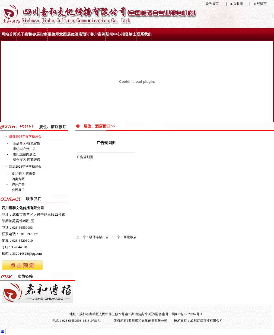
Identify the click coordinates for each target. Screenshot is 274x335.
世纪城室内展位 (24, 154)
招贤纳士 (128, 34)
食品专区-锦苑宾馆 (26, 143)
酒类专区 (18, 179)
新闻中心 (113, 34)
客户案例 (97, 34)
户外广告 (18, 184)
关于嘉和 (24, 34)
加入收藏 (236, 4)
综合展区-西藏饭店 (26, 160)
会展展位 (18, 190)
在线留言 (260, 4)
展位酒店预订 (78, 34)
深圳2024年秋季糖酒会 (25, 166)
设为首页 (212, 4)
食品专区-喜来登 (24, 174)
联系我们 (144, 34)
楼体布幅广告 (99, 237)
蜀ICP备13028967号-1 (187, 314)
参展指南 (39, 34)
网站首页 (9, 34)
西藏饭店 (129, 237)
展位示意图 (57, 34)
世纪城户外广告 (24, 149)
